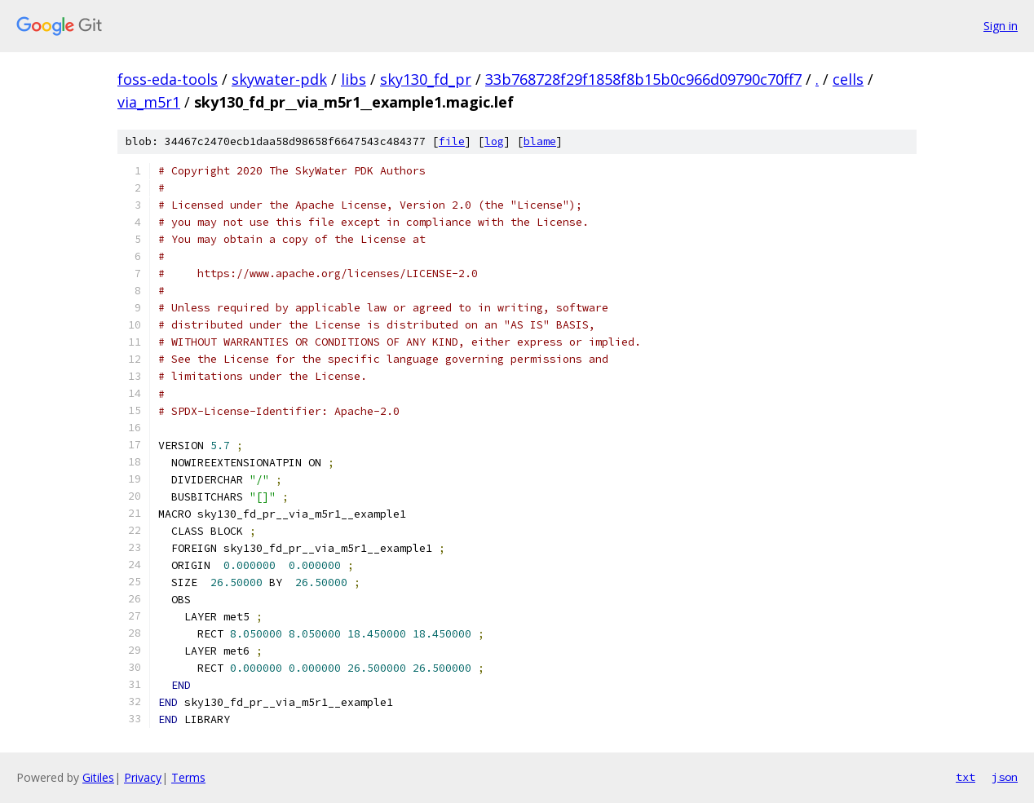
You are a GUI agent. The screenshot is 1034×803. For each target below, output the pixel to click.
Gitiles (98, 777)
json (1005, 777)
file (452, 141)
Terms (188, 777)
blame (540, 141)
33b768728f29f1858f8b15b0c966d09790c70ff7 (643, 79)
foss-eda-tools (167, 79)
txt (965, 777)
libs (353, 79)
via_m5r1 (148, 102)
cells (848, 79)
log (494, 141)
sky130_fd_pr (425, 79)
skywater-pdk (279, 79)
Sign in (1000, 25)
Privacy (142, 777)
